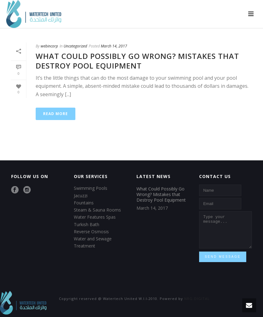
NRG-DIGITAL (197, 298)
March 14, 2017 (114, 46)
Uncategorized (75, 46)
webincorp (49, 46)
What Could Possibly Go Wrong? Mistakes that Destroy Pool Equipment (137, 61)
